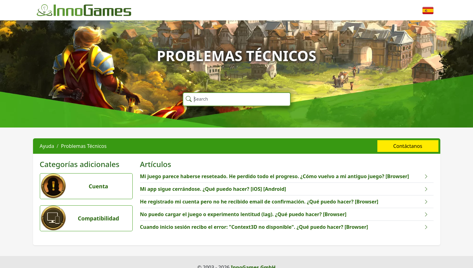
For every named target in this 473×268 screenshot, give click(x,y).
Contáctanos (407, 146)
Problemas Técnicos (84, 146)
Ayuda (47, 146)
